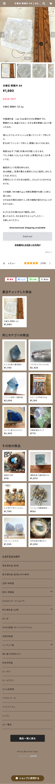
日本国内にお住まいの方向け (27, 245)
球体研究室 (7, 662)
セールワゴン (8, 680)
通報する (48, 252)
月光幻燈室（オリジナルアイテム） (17, 627)
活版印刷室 (7, 636)
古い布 (5, 618)
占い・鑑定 (7, 724)
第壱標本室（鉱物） (10, 565)
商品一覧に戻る (27, 738)
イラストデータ (9, 698)
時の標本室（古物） (10, 610)
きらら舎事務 (8, 689)
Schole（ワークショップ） (13, 601)
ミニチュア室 (8, 645)
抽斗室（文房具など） (11, 654)
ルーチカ (6, 671)
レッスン (6, 715)
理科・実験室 (8, 592)
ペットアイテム (8, 707)
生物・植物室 (8, 583)
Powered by (27, 756)
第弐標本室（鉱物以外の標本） (16, 574)
